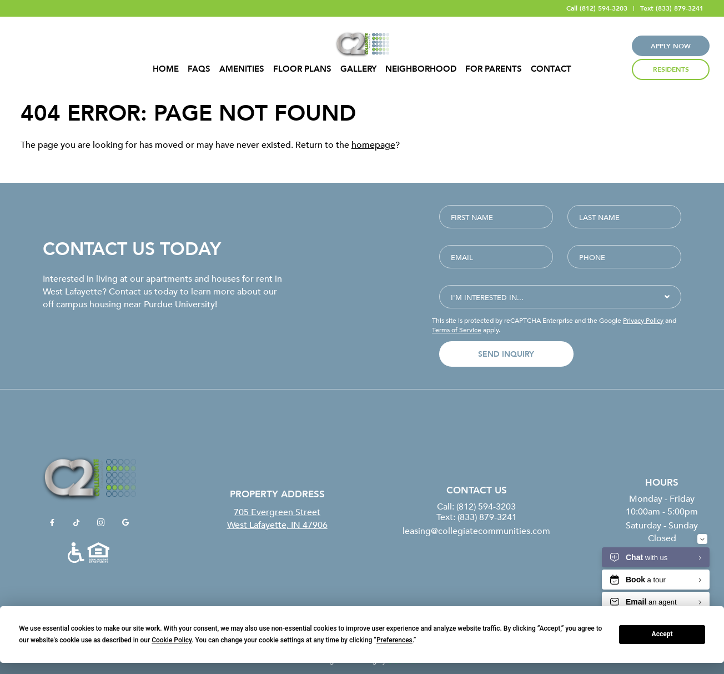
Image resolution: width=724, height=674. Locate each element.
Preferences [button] (394, 640)
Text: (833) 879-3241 (476, 517)
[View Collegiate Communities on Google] (125, 523)
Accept (662, 634)
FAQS (199, 69)
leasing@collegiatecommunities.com (476, 530)
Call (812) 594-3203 (596, 8)
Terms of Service (456, 329)
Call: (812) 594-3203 (476, 506)
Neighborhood (420, 69)
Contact (551, 69)
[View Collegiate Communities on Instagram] (101, 523)
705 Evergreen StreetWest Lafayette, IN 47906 (277, 518)
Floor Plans (302, 69)
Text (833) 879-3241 (671, 8)
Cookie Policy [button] (172, 640)
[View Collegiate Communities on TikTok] (76, 523)
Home (166, 69)
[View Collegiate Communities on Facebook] (52, 523)
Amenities (241, 69)
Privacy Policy (643, 320)
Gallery (358, 69)
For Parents (493, 69)
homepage (373, 144)
